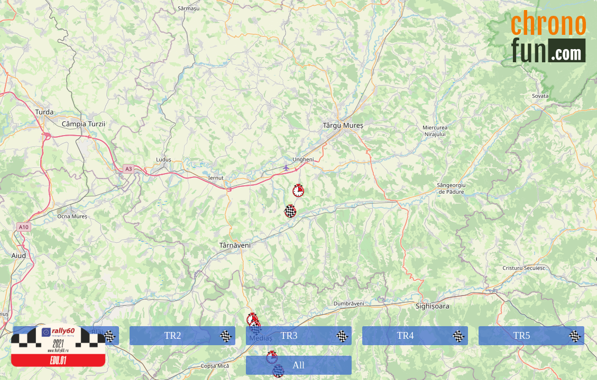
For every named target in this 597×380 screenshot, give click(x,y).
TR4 (432, 335)
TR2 (199, 335)
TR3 (315, 335)
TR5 (548, 335)
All (298, 365)
